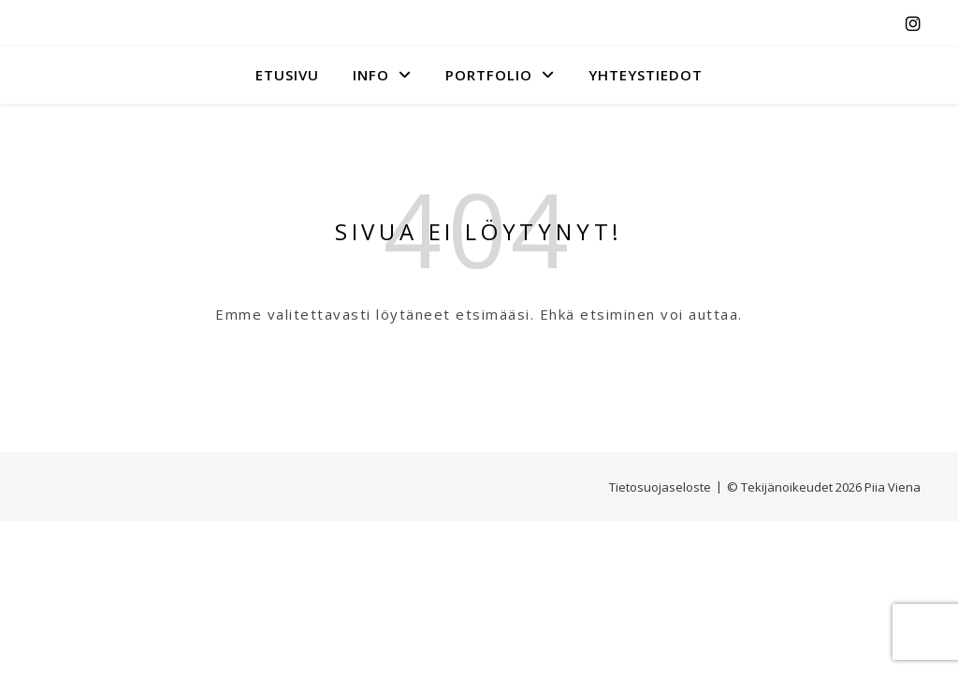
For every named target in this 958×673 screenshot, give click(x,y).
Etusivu (287, 74)
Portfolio (488, 74)
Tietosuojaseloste (660, 487)
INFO (371, 74)
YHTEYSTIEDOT (645, 74)
